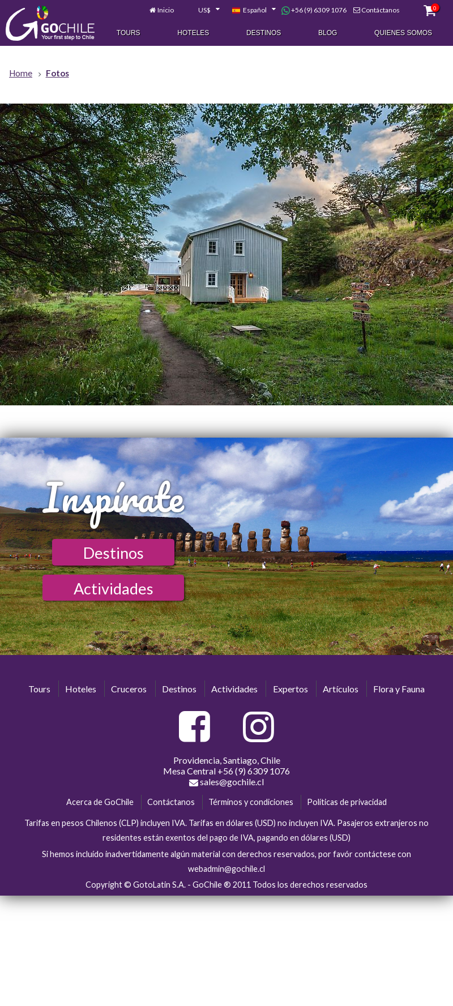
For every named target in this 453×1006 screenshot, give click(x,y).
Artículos (340, 688)
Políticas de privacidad (347, 802)
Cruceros (129, 688)
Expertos (290, 688)
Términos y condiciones (250, 802)
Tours (128, 33)
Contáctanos (380, 10)
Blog (327, 33)
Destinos (263, 33)
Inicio (165, 10)
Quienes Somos (403, 33)
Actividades (113, 588)
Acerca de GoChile (100, 802)
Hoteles (193, 33)
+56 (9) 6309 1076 (314, 10)
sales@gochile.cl (226, 781)
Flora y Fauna (399, 688)
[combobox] (203, 11)
